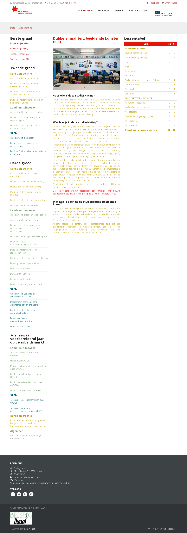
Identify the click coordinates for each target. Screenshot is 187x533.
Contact (133, 10)
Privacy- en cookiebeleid (163, 528)
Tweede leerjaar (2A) (19, 53)
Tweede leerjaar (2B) (19, 59)
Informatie (103, 10)
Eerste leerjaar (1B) (19, 48)
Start (12, 27)
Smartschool (171, 2)
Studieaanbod (85, 10)
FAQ (146, 10)
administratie (30, 528)
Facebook (154, 2)
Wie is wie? (68, 2)
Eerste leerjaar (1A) (19, 43)
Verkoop (119, 10)
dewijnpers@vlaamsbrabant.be (28, 477)
